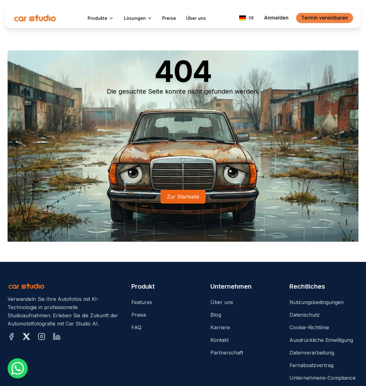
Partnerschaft (226, 352)
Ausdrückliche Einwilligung (321, 340)
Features (141, 302)
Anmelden (276, 17)
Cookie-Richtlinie (309, 327)
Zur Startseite (183, 196)
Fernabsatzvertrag (311, 365)
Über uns (221, 302)
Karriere (220, 327)
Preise (138, 315)
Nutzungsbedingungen (316, 302)
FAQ (136, 327)
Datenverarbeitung (311, 352)
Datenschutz (304, 315)
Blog (215, 315)
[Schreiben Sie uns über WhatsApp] (18, 368)
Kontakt (219, 340)
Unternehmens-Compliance (322, 378)
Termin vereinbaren (324, 17)
